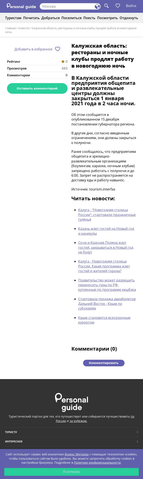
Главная (10, 28)
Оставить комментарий (37, 88)
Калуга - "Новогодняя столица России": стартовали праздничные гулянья (107, 215)
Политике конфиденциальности (97, 463)
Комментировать (103, 363)
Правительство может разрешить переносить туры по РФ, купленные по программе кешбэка (107, 285)
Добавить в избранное (33, 49)
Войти (131, 5)
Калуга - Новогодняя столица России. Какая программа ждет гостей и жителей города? (104, 266)
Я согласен (71, 472)
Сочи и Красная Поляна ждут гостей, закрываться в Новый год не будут (105, 247)
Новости (23, 28)
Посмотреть (107, 18)
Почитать (31, 18)
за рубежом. (78, 421)
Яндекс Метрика (77, 454)
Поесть (89, 18)
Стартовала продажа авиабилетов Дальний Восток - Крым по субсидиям (107, 304)
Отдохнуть (129, 18)
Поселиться (71, 18)
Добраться (50, 18)
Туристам (13, 18)
